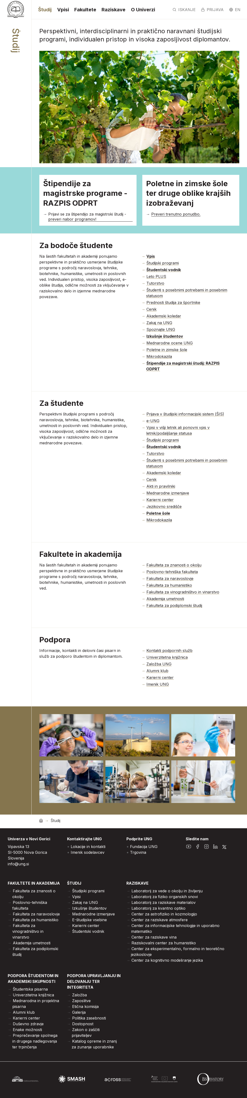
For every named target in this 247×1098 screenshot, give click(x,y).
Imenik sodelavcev (87, 852)
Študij (45, 10)
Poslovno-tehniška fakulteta (172, 571)
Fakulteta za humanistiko (169, 585)
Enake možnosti (27, 1029)
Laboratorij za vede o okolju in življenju (167, 890)
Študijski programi (162, 263)
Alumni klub (157, 670)
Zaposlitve (81, 1000)
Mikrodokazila (159, 356)
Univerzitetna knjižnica (167, 657)
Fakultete (85, 10)
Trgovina (138, 852)
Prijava (212, 9)
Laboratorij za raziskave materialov (163, 902)
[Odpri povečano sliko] (71, 735)
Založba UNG (159, 664)
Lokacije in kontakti (88, 846)
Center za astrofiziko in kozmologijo (164, 914)
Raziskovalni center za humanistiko (163, 942)
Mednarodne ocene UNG (169, 343)
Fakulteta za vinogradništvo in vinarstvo (182, 592)
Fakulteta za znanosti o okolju (173, 565)
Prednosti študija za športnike (173, 302)
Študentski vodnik (88, 931)
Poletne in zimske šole (166, 349)
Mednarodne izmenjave (167, 493)
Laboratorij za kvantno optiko (158, 908)
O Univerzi (143, 10)
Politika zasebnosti (89, 1018)
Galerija (79, 1012)
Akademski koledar (163, 316)
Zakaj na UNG (159, 322)
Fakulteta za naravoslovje (169, 578)
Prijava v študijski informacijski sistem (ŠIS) (185, 414)
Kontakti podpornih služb (169, 650)
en (234, 9)
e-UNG (152, 420)
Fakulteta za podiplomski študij (174, 605)
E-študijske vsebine (89, 919)
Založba (79, 995)
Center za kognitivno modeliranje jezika (167, 960)
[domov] (41, 820)
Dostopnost (82, 1023)
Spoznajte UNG (160, 329)
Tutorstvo (155, 283)
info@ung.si (18, 863)
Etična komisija (85, 1006)
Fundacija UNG (144, 846)
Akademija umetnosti (165, 598)
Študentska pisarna (30, 989)
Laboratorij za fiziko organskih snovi (164, 896)
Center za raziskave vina (154, 937)
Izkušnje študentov (89, 908)
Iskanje (184, 9)
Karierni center (160, 499)
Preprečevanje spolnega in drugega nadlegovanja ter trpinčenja (34, 1041)
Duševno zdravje (28, 1023)
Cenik (151, 309)
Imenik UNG (157, 684)
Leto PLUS (156, 276)
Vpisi (63, 10)
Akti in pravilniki (160, 486)
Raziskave (113, 10)
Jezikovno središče (164, 506)
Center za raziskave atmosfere (159, 919)
